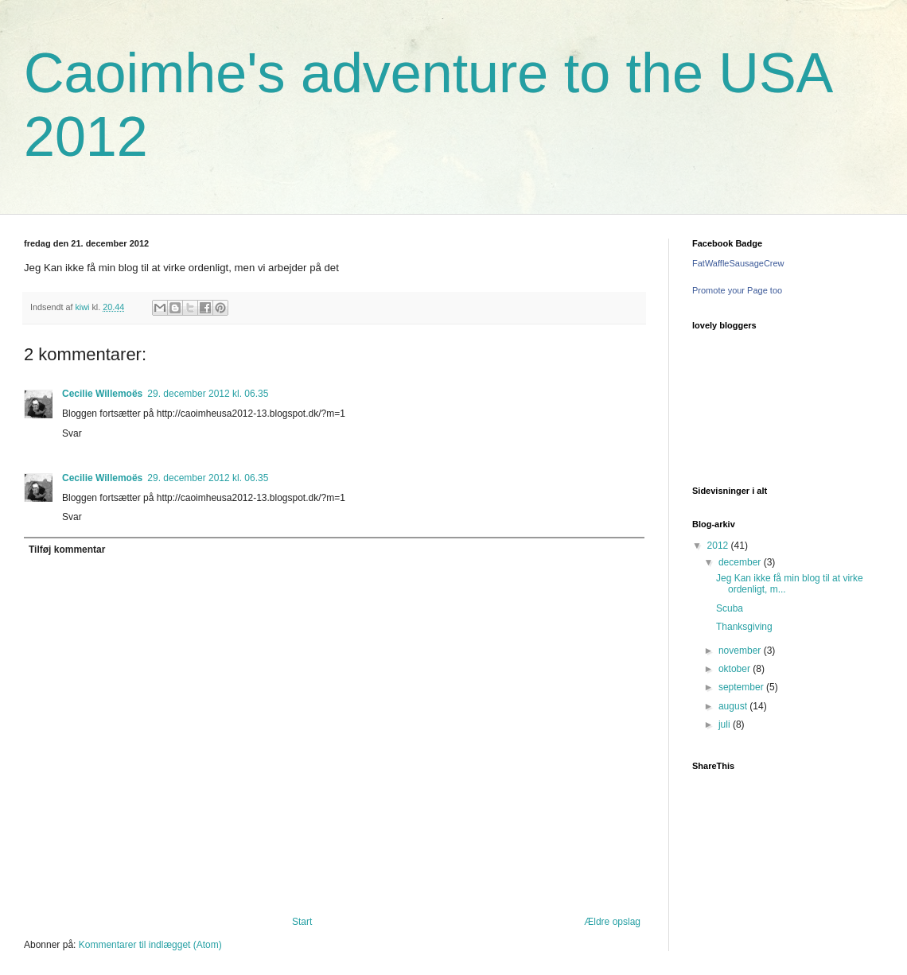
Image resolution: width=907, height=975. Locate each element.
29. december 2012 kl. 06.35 (207, 393)
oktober (735, 668)
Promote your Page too (737, 290)
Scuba (729, 608)
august (733, 706)
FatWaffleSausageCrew (738, 263)
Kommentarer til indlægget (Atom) (150, 944)
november (741, 650)
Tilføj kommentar (67, 549)
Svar (72, 433)
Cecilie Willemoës (102, 393)
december (741, 562)
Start (302, 921)
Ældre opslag (612, 921)
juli (725, 724)
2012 (719, 545)
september (742, 687)
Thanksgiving (744, 626)
